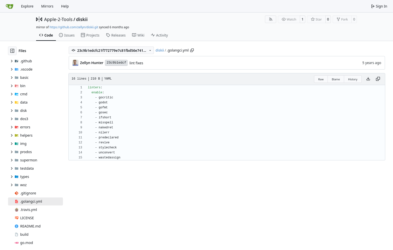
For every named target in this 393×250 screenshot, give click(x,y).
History (352, 79)
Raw (321, 79)
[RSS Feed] (270, 19)
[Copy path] (192, 50)
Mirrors (47, 6)
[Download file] (368, 79)
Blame (336, 79)
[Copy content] (378, 79)
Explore (27, 6)
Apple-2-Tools (58, 19)
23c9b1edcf (116, 63)
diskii (82, 19)
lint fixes (136, 63)
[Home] (10, 6)
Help (65, 6)
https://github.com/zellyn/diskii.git (74, 27)
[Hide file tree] (12, 51)
